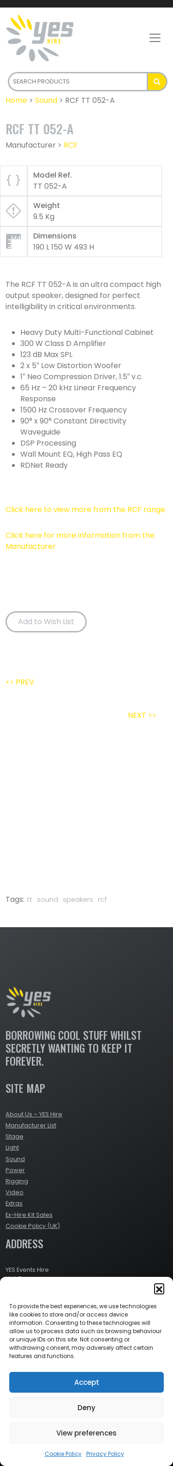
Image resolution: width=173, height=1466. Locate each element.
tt (29, 899)
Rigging (17, 1181)
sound (47, 899)
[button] (159, 1288)
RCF (71, 145)
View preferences (86, 1433)
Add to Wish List (46, 621)
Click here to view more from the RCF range (85, 509)
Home (16, 100)
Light (12, 1147)
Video (15, 1192)
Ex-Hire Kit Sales (29, 1215)
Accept (86, 1382)
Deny (86, 1407)
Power (15, 1170)
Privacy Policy (105, 1454)
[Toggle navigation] (155, 38)
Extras (14, 1203)
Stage (15, 1136)
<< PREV (20, 682)
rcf (102, 899)
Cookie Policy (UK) (33, 1226)
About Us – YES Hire (34, 1114)
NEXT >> (142, 715)
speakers (78, 899)
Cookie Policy (63, 1454)
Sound (46, 100)
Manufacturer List (31, 1125)
